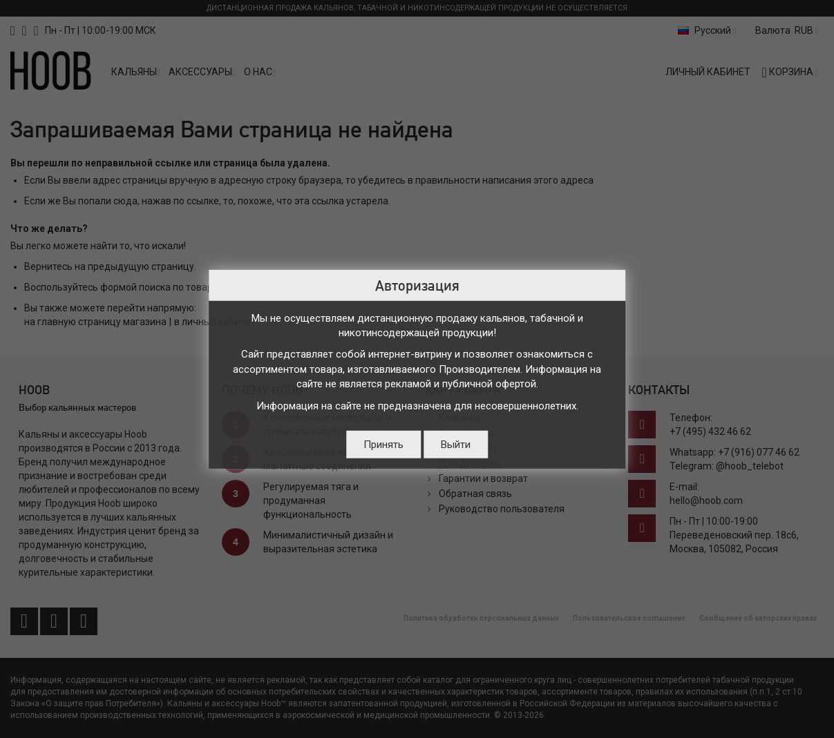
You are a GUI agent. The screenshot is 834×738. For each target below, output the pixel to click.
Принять (383, 444)
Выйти (456, 444)
